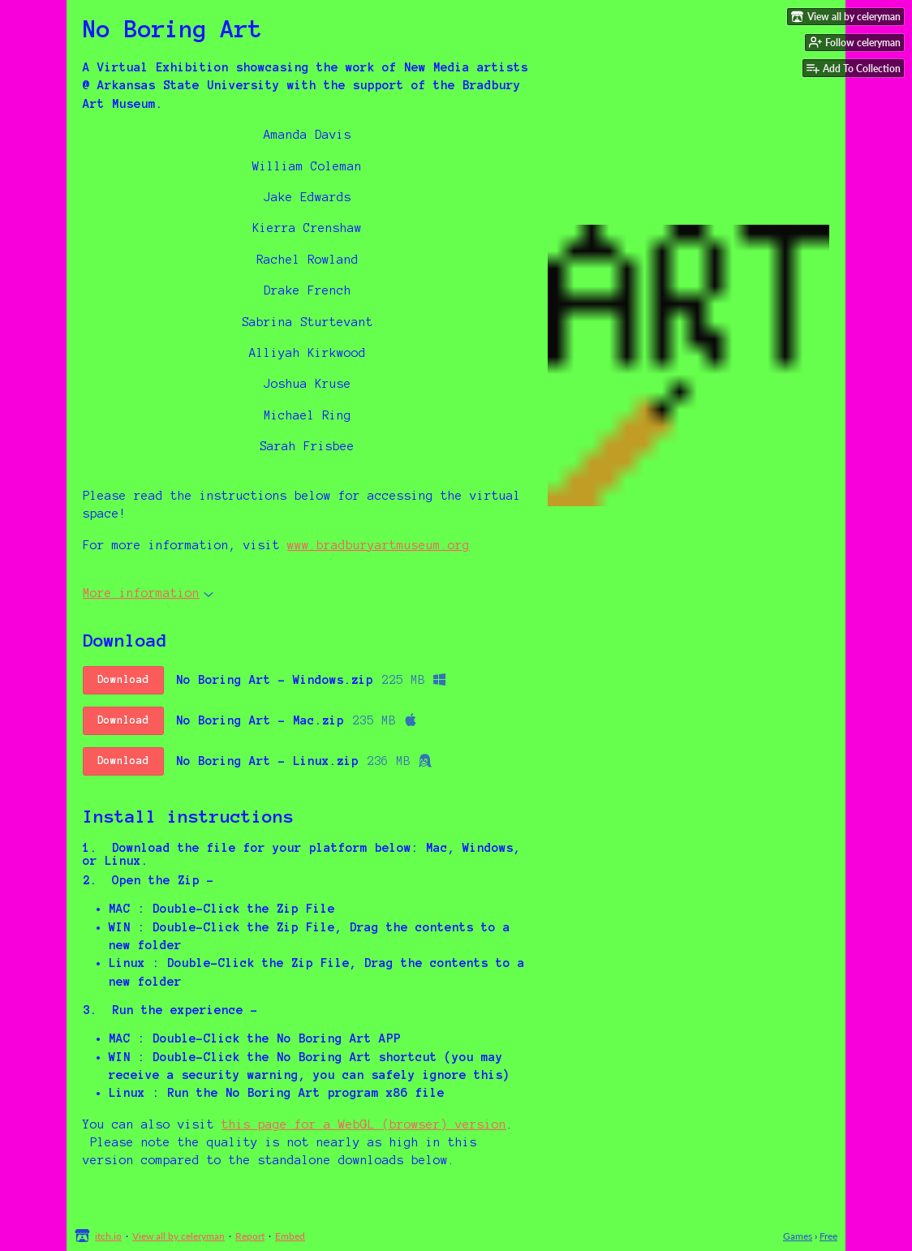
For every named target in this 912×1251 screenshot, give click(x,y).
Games (797, 1236)
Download (123, 680)
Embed (290, 1236)
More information (148, 593)
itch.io (108, 1236)
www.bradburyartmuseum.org (378, 545)
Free (828, 1236)
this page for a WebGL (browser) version (364, 1124)
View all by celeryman (178, 1236)
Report (250, 1236)
